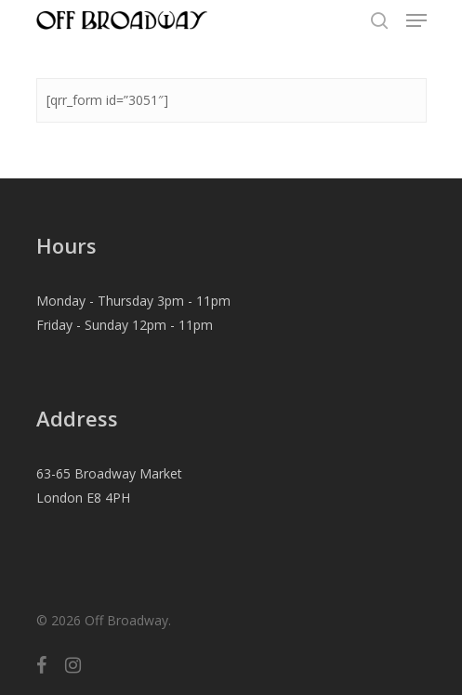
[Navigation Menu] (416, 20)
